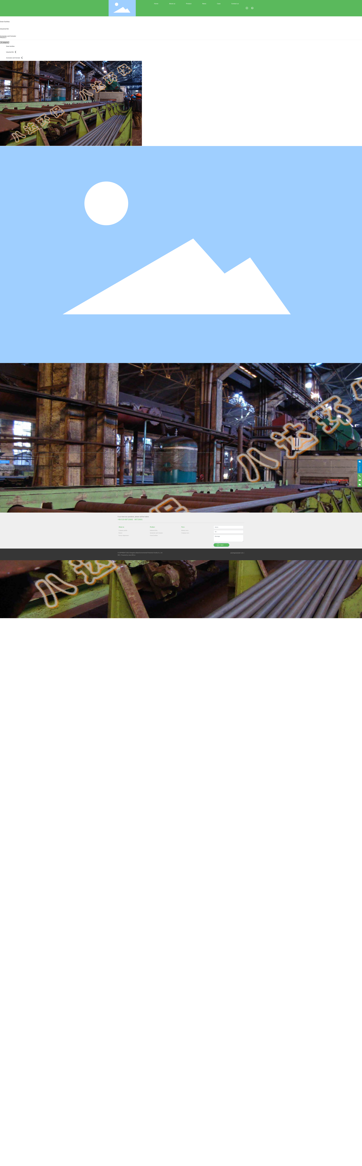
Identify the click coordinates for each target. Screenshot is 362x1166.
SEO (119, 555)
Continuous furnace (6, 488)
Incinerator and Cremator (8, 36)
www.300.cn (131, 555)
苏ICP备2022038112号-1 (237, 553)
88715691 (138, 519)
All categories (4, 42)
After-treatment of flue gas (8, 479)
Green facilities (5, 22)
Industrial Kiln (4, 29)
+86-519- (121, 519)
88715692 (129, 519)
